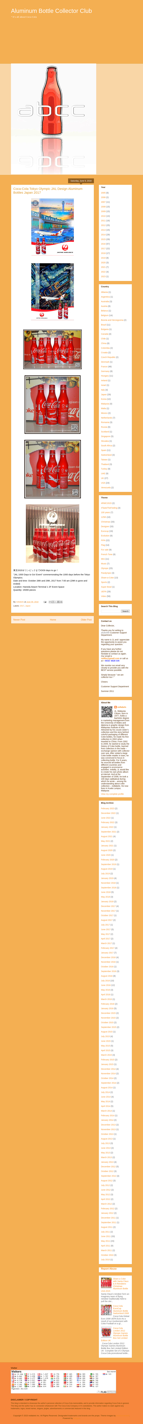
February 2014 (107, 1115)
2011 (103, 220)
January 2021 (107, 845)
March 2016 (106, 999)
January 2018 (107, 901)
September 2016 (108, 971)
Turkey (104, 469)
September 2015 (108, 1027)
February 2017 (107, 948)
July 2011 (105, 1232)
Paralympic (106, 573)
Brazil (103, 325)
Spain (103, 450)
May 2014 (105, 1101)
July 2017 (105, 925)
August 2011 (107, 1227)
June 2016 (106, 985)
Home (53, 619)
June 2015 (106, 1041)
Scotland (105, 431)
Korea (103, 399)
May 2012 (105, 1194)
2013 (103, 230)
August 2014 (107, 1087)
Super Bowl (106, 587)
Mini (103, 559)
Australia (105, 301)
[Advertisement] (71, 41)
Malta (103, 408)
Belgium (104, 315)
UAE (103, 473)
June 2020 (106, 855)
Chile (103, 338)
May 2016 (105, 990)
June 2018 (106, 892)
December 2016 (108, 957)
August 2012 (107, 1180)
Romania (105, 422)
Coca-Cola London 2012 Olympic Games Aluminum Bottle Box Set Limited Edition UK (114, 1334)
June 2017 (106, 929)
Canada (104, 334)
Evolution (105, 535)
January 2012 (107, 1213)
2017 (22, 606)
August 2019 (107, 869)
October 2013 (107, 1134)
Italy (103, 390)
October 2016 (107, 966)
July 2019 (105, 873)
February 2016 (107, 1004)
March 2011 (106, 1250)
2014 (103, 234)
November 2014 (108, 1073)
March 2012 (106, 1204)
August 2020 (107, 850)
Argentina (105, 297)
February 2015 (107, 1059)
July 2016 (105, 980)
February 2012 (107, 1208)
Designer (105, 526)
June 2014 (106, 1097)
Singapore (105, 436)
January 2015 (107, 1064)
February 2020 (107, 859)
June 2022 (106, 818)
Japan (27, 606)
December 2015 (108, 1013)
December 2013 (108, 1125)
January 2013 (107, 1162)
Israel (103, 385)
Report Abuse (109, 1268)
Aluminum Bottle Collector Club (51, 11)
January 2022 (107, 827)
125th (103, 517)
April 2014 (105, 1106)
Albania (104, 292)
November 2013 (108, 1129)
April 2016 (105, 994)
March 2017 (106, 943)
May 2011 (105, 1241)
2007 (103, 202)
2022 (103, 272)
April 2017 (105, 938)
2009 (103, 211)
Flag (103, 545)
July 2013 (105, 1143)
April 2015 (105, 1050)
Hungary (105, 376)
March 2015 (106, 1055)
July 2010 (105, 1259)
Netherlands (106, 418)
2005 (103, 193)
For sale (104, 550)
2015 (103, 239)
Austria (104, 306)
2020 (103, 262)
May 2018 (105, 897)
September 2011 (108, 1222)
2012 (103, 225)
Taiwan (104, 459)
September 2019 (108, 864)
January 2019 (107, 878)
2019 (103, 258)
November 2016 (108, 962)
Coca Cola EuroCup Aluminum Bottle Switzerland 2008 (121, 1309)
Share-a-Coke (107, 577)
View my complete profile (112, 794)
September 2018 (108, 887)
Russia (104, 427)
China (103, 343)
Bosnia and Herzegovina (112, 320)
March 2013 (106, 1157)
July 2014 (105, 1092)
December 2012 (108, 1166)
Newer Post (19, 619)
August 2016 (107, 976)
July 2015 (105, 1036)
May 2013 (105, 1152)
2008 (103, 207)
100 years (105, 512)
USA (103, 483)
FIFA (103, 540)
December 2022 (108, 813)
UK (102, 478)
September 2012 (108, 1176)
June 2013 (106, 1148)
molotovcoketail (122, 1415)
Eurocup (105, 531)
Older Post (86, 619)
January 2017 (107, 953)
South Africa (106, 445)
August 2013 (107, 1139)
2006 (103, 197)
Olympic (104, 568)
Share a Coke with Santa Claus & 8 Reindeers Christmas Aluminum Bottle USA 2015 (115, 1285)
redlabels (121, 707)
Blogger (76, 1418)
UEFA (103, 591)
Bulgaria (104, 329)
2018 (103, 253)
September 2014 (108, 1083)
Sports (104, 582)
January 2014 (107, 1120)
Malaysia (105, 404)
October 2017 (107, 915)
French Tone (106, 554)
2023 (103, 276)
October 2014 (107, 1078)
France (104, 366)
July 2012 (105, 1185)
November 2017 (108, 911)
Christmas (105, 522)
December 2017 (108, 906)
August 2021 (107, 836)
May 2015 (105, 1046)
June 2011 (106, 1236)
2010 (103, 216)
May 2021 (105, 841)
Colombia (105, 348)
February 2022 (107, 822)
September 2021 (108, 832)
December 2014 (108, 1069)
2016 (103, 244)
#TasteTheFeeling (109, 508)
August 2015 (107, 1032)
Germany (105, 371)
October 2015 (107, 1022)
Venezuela (106, 487)
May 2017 (105, 934)
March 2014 (106, 1111)
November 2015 (108, 1018)
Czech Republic (108, 357)
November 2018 (108, 883)
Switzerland (106, 455)
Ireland (104, 380)
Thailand (105, 464)
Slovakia (105, 441)
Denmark (105, 362)
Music (103, 563)
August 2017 (107, 920)
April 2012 (105, 1199)
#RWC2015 (106, 503)
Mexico (104, 413)
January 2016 (107, 1008)
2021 (103, 267)
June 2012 (106, 1190)
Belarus (104, 311)
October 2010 (107, 1255)
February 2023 (107, 808)
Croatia (104, 352)
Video (103, 596)
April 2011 (105, 1246)
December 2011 (108, 1218)
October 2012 (107, 1171)
